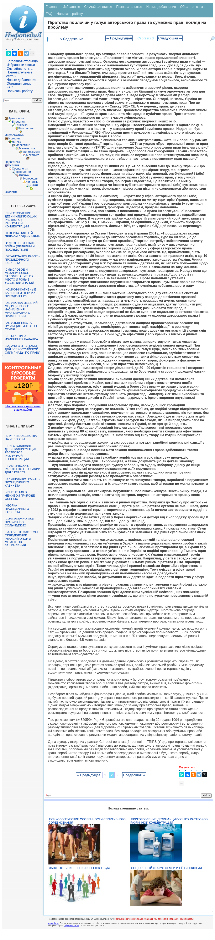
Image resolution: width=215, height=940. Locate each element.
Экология (11, 192)
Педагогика (12, 162)
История (14, 138)
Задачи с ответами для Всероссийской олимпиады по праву (22, 349)
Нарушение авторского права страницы (134, 919)
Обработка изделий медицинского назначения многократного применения (21, 309)
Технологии (23, 171)
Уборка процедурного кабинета (17, 509)
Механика (32, 155)
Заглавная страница (22, 61)
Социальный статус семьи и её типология (166, 868)
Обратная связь (18, 83)
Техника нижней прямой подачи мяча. (23, 234)
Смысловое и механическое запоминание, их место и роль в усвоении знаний (19, 276)
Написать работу (19, 91)
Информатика (14, 135)
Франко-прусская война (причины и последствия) (20, 246)
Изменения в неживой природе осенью (20, 496)
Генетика (21, 125)
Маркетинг (22, 145)
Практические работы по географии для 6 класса (22, 469)
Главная (52, 7)
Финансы (32, 181)
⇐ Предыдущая (119, 38)
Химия (34, 185)
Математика (27, 148)
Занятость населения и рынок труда (79, 868)
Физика (24, 175)
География (26, 128)
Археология (16, 118)
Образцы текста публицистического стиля (21, 326)
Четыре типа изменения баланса (21, 337)
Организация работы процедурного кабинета (22, 260)
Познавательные (129, 7)
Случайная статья (20, 68)
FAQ (9, 87)
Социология (20, 168)
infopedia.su (53, 923)
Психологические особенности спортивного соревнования (87, 821)
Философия (30, 178)
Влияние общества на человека (21, 437)
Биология (18, 121)
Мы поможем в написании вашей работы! (174, 919)
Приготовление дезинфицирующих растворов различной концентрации (21, 219)
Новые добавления (21, 80)
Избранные (71, 7)
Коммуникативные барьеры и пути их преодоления (20, 293)
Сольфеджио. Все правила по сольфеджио (19, 522)
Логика (16, 141)
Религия (13, 165)
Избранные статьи (20, 65)
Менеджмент (31, 151)
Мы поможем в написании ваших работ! (23, 408)
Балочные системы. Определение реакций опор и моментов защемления (21, 538)
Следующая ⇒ (170, 38)
